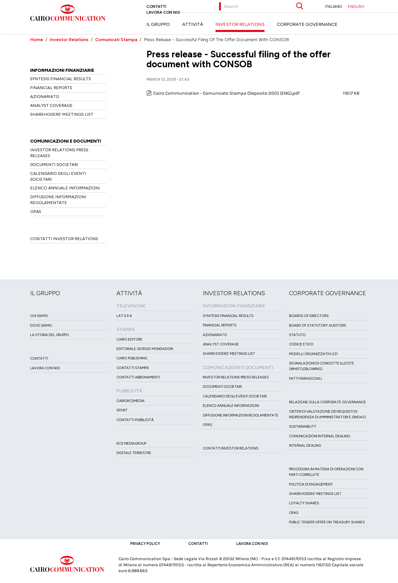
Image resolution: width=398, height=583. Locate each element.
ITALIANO (333, 6)
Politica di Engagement (311, 484)
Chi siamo (39, 316)
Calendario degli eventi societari (235, 396)
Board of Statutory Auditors (317, 325)
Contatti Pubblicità (135, 420)
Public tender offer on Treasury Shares (327, 522)
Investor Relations (239, 24)
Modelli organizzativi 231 (313, 354)
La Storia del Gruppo (49, 335)
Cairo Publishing (132, 358)
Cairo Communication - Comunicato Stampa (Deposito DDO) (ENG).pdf (226, 93)
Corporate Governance (307, 24)
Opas (293, 513)
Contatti (156, 6)
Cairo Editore (129, 339)
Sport (122, 410)
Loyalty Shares (304, 503)
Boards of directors (309, 316)
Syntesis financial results (60, 78)
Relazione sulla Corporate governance (327, 402)
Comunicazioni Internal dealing (319, 436)
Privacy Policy (145, 543)
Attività (192, 24)
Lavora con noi (163, 12)
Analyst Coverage (51, 105)
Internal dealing (305, 445)
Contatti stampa (133, 368)
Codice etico (301, 344)
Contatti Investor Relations (64, 238)
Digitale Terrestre (134, 453)
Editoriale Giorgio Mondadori (145, 349)
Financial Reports (51, 87)
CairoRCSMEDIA (131, 401)
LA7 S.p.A (124, 316)
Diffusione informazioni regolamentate (240, 415)
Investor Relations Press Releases (236, 377)
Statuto (297, 335)
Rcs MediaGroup (131, 443)
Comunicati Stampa (116, 39)
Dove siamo (41, 325)
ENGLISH (356, 6)
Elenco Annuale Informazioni (65, 188)
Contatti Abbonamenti (138, 377)
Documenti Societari (54, 164)
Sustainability (302, 426)
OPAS (35, 211)
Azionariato (44, 96)
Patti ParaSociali (305, 378)
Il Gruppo (158, 24)
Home (36, 39)
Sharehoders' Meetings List (61, 114)
